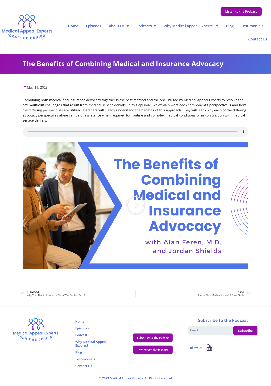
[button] (135, 205)
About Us (119, 26)
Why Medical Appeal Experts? (191, 26)
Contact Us (257, 39)
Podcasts (146, 26)
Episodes (93, 26)
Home (73, 26)
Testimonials (252, 26)
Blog (230, 26)
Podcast (81, 335)
